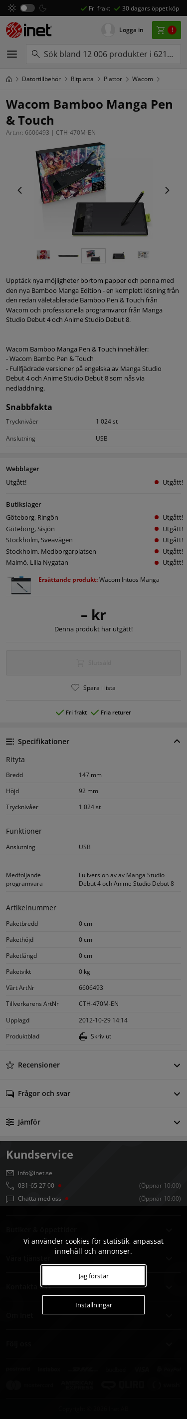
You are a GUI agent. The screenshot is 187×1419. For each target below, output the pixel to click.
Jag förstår (94, 1275)
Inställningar (93, 1304)
